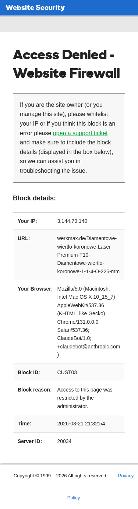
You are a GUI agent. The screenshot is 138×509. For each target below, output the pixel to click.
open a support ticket (80, 133)
